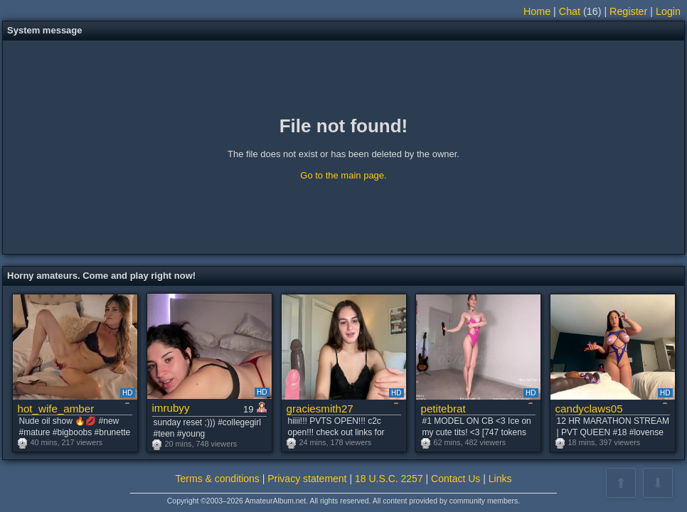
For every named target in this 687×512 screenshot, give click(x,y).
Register (628, 11)
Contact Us (455, 478)
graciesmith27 (320, 408)
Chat (569, 11)
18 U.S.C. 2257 (389, 478)
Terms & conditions (218, 478)
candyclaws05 (589, 408)
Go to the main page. (343, 175)
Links (500, 478)
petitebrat (443, 408)
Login (668, 11)
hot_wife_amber (56, 408)
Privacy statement (306, 478)
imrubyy (171, 408)
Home (536, 11)
